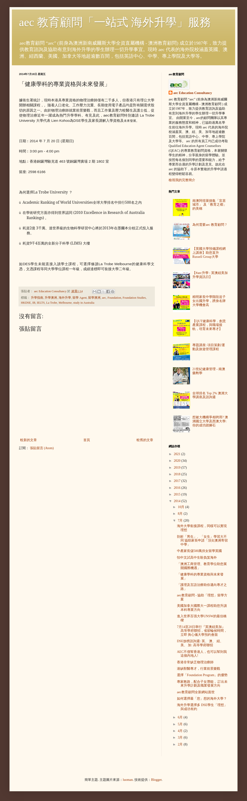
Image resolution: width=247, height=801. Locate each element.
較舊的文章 (145, 440)
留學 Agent (79, 297)
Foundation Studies (134, 297)
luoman (128, 780)
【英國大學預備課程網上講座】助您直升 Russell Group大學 (209, 253)
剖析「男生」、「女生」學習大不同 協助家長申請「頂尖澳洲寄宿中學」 (202, 541)
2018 (177, 474)
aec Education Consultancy (192, 93)
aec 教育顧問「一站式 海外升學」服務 (115, 22)
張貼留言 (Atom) (42, 448)
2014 (177, 501)
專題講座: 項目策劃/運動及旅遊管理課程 (208, 347)
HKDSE (26, 302)
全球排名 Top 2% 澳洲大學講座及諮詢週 (210, 395)
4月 (181, 731)
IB (33, 302)
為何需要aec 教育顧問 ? (209, 224)
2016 (177, 488)
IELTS (41, 302)
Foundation (114, 297)
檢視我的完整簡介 (182, 180)
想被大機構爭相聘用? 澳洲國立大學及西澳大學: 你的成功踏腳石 (210, 421)
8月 (181, 513)
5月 (181, 724)
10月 (181, 507)
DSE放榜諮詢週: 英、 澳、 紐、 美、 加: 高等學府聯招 (200, 643)
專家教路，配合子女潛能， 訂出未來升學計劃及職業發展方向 (202, 684)
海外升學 (65, 297)
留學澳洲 (94, 297)
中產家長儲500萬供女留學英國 (199, 551)
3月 (181, 737)
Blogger (156, 780)
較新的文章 (28, 440)
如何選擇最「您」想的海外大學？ (202, 698)
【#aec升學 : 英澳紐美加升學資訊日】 (210, 275)
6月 (181, 717)
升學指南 (37, 297)
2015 (177, 494)
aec (104, 297)
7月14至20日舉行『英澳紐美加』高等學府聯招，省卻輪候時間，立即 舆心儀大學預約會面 (202, 631)
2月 (181, 744)
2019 (177, 467)
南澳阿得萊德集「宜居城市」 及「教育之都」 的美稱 (209, 205)
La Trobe (51, 302)
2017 (177, 481)
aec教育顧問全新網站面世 (196, 692)
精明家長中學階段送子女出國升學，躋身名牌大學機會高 (209, 301)
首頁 (86, 440)
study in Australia (83, 302)
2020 (177, 460)
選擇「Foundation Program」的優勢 (202, 675)
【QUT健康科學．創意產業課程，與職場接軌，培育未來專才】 (209, 325)
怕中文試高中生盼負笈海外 (197, 557)
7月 (181, 520)
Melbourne (65, 302)
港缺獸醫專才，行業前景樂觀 (198, 668)
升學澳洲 (51, 297)
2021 (177, 454)
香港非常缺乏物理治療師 (195, 662)
